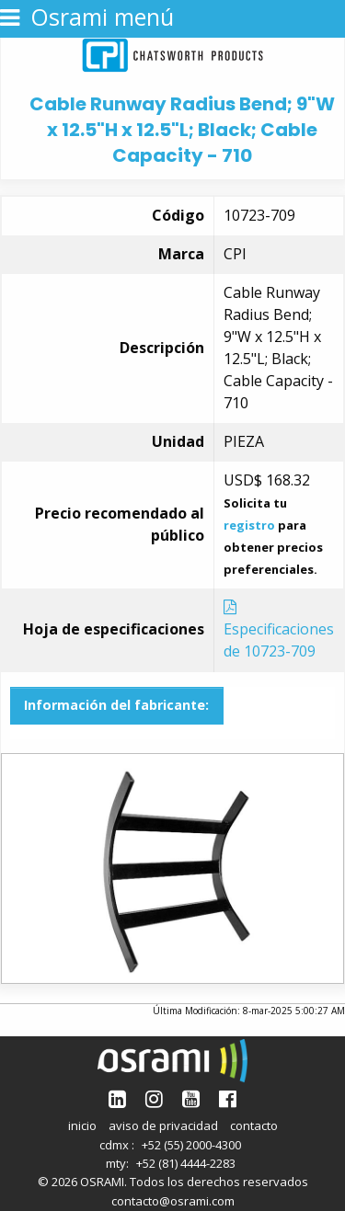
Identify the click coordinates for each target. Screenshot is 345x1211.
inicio (82, 1125)
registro (249, 525)
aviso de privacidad (163, 1125)
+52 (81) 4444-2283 (186, 1163)
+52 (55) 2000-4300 (191, 1145)
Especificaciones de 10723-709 (279, 630)
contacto (254, 1125)
